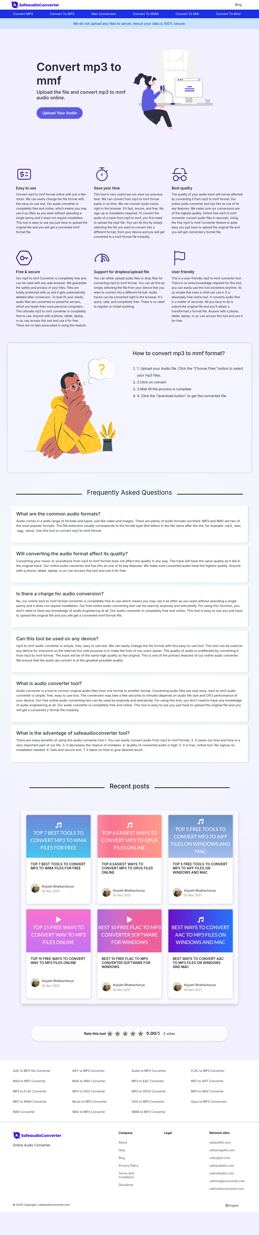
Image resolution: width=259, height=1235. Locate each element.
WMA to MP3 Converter (148, 1112)
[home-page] (36, 5)
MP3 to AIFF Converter (207, 1081)
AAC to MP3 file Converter (32, 1071)
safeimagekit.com (222, 1150)
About (123, 1142)
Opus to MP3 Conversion (209, 1101)
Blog (238, 5)
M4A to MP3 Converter (29, 1081)
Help (122, 1150)
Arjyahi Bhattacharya (58, 886)
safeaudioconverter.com (54, 1204)
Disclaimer (126, 1185)
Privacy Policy (129, 1165)
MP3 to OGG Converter (88, 1091)
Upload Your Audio (59, 113)
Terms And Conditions (126, 1175)
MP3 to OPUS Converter (149, 1091)
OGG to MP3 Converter (148, 1101)
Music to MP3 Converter (89, 1101)
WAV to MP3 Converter (88, 1112)
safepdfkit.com (220, 1142)
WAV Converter (24, 1112)
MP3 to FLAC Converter (30, 1091)
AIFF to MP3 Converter (88, 1071)
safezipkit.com (219, 1158)
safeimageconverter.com (224, 1181)
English (231, 1205)
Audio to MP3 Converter (149, 1071)
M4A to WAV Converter (88, 1081)
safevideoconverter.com (224, 1188)
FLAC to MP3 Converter (208, 1071)
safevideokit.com (221, 1173)
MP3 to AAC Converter (148, 1081)
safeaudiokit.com (221, 1165)
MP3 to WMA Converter (30, 1101)
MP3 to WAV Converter (207, 1091)
